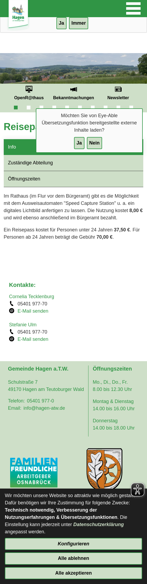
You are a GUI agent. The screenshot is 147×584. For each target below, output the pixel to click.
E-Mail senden (33, 311)
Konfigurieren (73, 543)
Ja (79, 143)
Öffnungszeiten (24, 179)
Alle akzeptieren (73, 573)
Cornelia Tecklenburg (31, 296)
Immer (78, 23)
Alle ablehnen (73, 558)
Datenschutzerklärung (98, 524)
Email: (14, 408)
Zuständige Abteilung (30, 162)
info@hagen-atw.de (44, 408)
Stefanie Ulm (23, 324)
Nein (94, 143)
